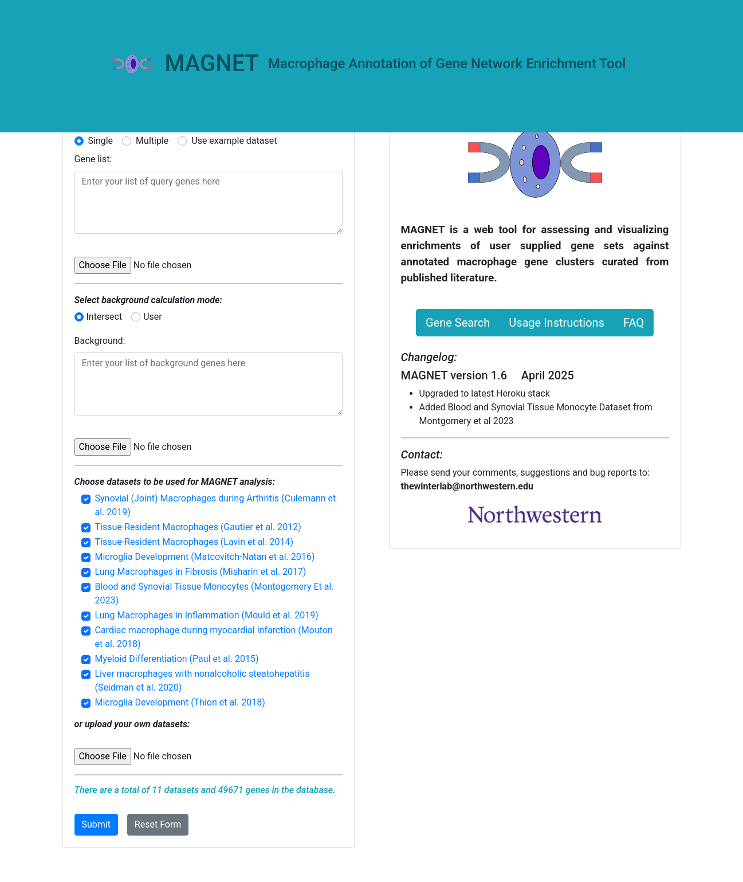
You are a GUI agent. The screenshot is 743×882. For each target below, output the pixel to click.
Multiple (152, 140)
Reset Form (158, 824)
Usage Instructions (556, 323)
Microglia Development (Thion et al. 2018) (180, 702)
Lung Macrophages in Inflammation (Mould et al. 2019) (207, 615)
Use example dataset (234, 140)
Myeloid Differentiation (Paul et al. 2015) (177, 658)
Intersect (105, 316)
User (152, 316)
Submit (96, 824)
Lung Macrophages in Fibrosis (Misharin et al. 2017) (200, 571)
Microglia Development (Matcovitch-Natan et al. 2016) (205, 556)
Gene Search (458, 323)
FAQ (633, 323)
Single (100, 140)
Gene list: (93, 159)
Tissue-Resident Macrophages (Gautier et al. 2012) (198, 527)
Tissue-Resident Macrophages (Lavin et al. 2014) (194, 541)
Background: (99, 340)
